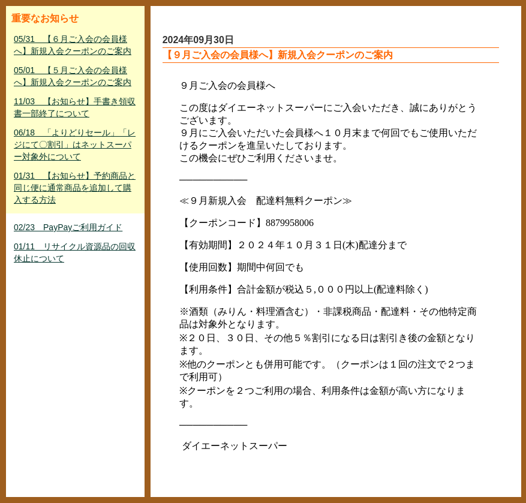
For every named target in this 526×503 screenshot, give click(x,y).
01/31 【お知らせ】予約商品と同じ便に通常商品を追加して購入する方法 (75, 187)
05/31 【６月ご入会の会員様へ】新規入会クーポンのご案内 (72, 45)
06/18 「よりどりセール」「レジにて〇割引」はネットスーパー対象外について (75, 144)
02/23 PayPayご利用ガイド (68, 227)
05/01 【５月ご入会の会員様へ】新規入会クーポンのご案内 (72, 76)
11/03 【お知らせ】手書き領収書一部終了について (75, 107)
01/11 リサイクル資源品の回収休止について (75, 252)
